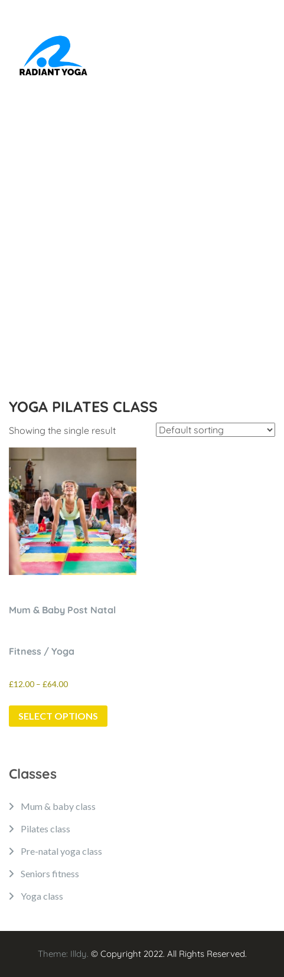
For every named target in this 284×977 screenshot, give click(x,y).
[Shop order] (215, 430)
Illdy (78, 953)
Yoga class (42, 895)
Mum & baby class (58, 806)
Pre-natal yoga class (61, 851)
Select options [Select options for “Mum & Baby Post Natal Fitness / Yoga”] (58, 715)
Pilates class (45, 828)
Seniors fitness (50, 873)
